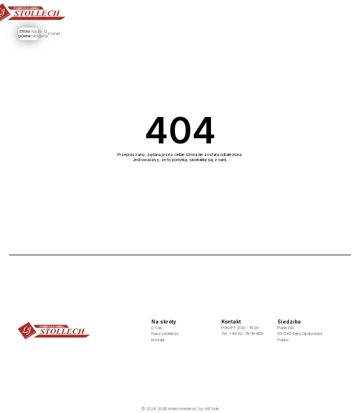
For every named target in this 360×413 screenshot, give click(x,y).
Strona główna (136, 33)
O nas (204, 33)
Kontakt (230, 33)
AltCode (212, 408)
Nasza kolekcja (174, 33)
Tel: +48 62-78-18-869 (242, 333)
